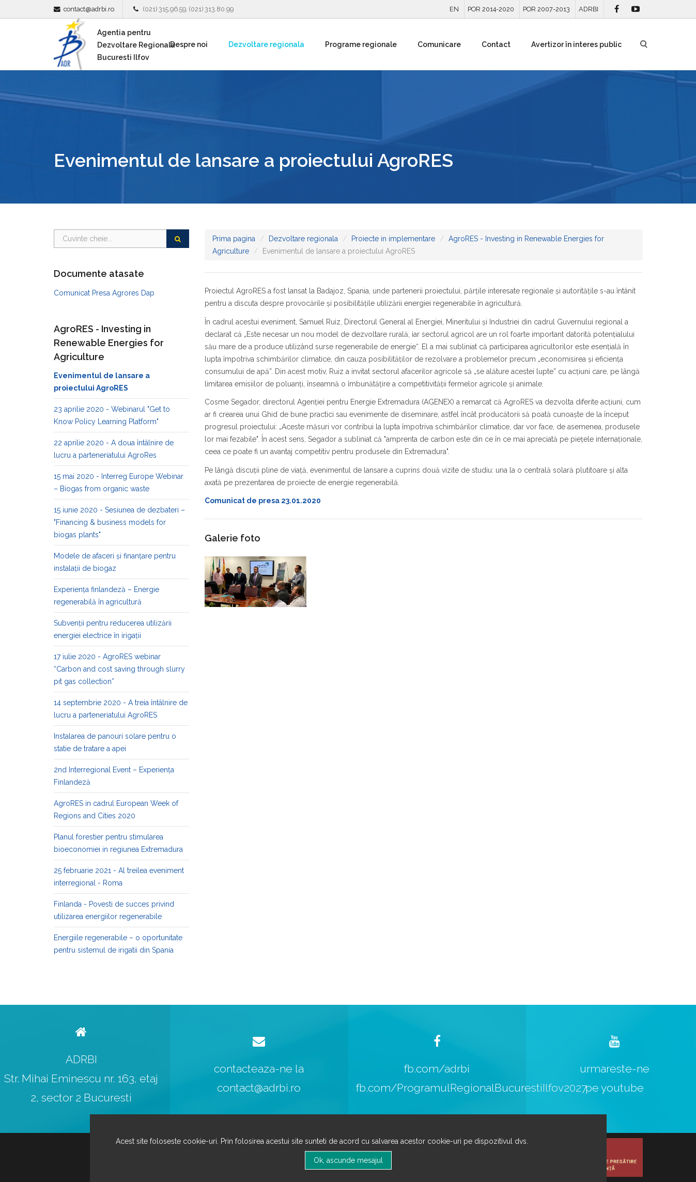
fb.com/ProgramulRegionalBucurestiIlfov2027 (471, 1087)
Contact (496, 44)
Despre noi (189, 44)
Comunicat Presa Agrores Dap (104, 293)
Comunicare (439, 44)
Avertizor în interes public (576, 44)
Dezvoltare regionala (266, 44)
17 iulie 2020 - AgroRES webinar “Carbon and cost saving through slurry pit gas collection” (119, 669)
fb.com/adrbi (437, 1068)
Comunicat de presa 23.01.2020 (263, 500)
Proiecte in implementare (393, 239)
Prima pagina (233, 239)
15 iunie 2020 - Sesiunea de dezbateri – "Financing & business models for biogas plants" (119, 522)
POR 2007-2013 (546, 9)
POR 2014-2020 (491, 9)
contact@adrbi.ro (89, 9)
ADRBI (588, 9)
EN (454, 9)
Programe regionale (361, 44)
